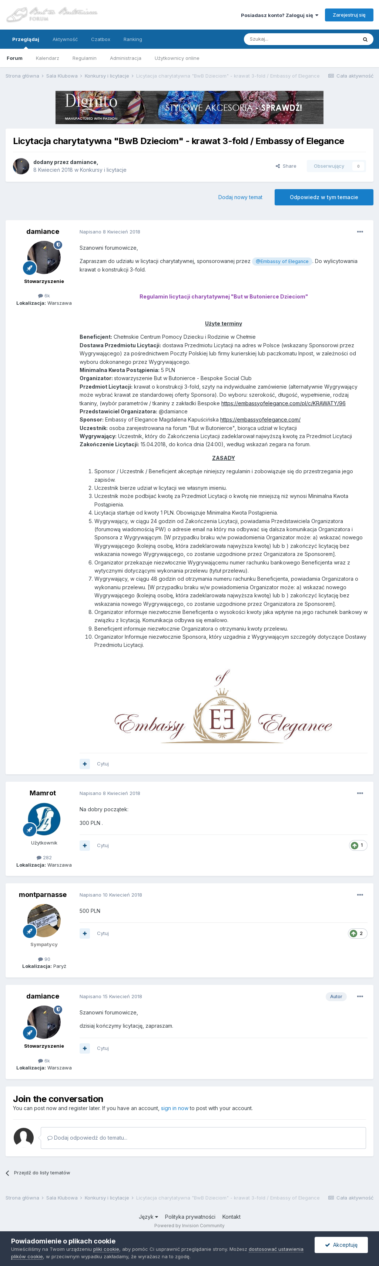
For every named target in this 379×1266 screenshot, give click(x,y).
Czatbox (100, 39)
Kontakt (231, 1217)
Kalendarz (47, 58)
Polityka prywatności (190, 1217)
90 (44, 959)
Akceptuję (341, 1245)
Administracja (125, 58)
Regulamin (85, 58)
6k (44, 295)
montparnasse (43, 894)
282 (44, 857)
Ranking (133, 39)
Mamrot (43, 793)
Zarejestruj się (349, 15)
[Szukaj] (282, 39)
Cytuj (103, 764)
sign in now (174, 1108)
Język (148, 1217)
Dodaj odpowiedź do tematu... (87, 1137)
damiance (83, 162)
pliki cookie (106, 1249)
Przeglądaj (25, 42)
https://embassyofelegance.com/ (260, 419)
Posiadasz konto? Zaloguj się (279, 15)
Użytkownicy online (177, 58)
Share (286, 166)
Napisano (110, 232)
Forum (15, 58)
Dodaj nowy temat (240, 197)
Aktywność (65, 39)
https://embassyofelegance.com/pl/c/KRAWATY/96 (283, 403)
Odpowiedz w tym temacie (324, 197)
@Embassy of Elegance (282, 261)
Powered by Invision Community (189, 1225)
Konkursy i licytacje (103, 170)
